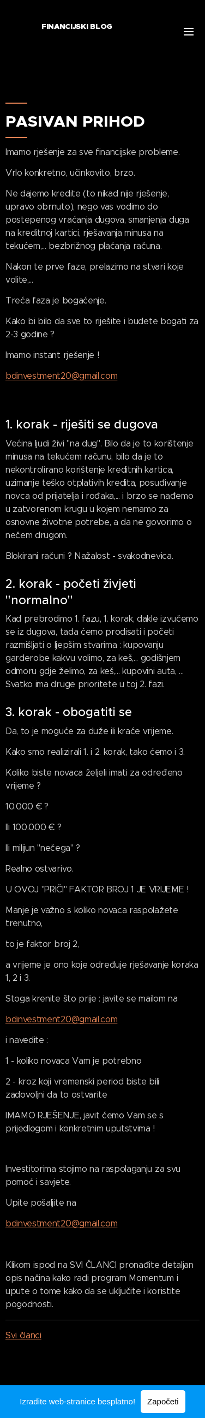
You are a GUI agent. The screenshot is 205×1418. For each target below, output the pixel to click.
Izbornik (189, 31)
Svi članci (23, 1335)
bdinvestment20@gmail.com (61, 376)
